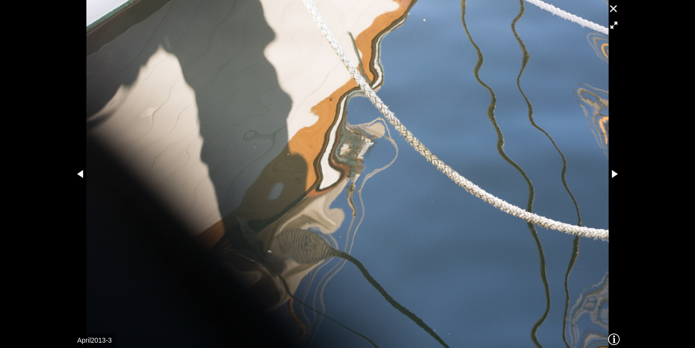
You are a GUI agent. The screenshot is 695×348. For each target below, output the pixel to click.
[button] (614, 25)
